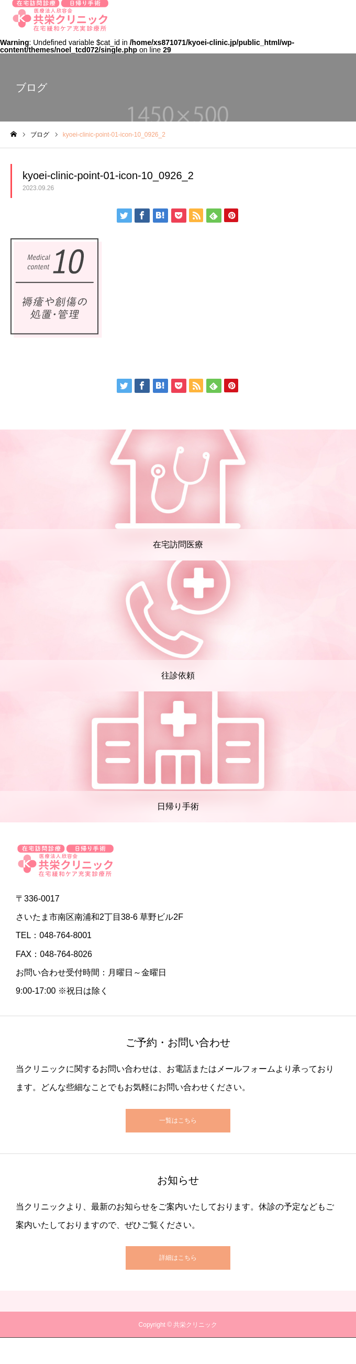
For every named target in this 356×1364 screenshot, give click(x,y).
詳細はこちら (178, 1257)
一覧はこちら (178, 1120)
